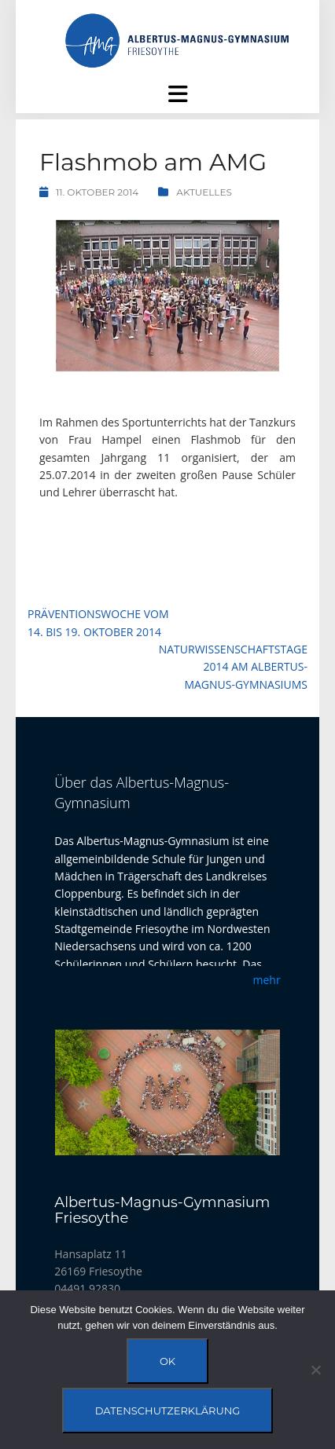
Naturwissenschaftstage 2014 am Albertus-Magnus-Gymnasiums (233, 667)
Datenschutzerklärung (168, 1410)
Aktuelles (204, 192)
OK (167, 1361)
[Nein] (315, 1370)
